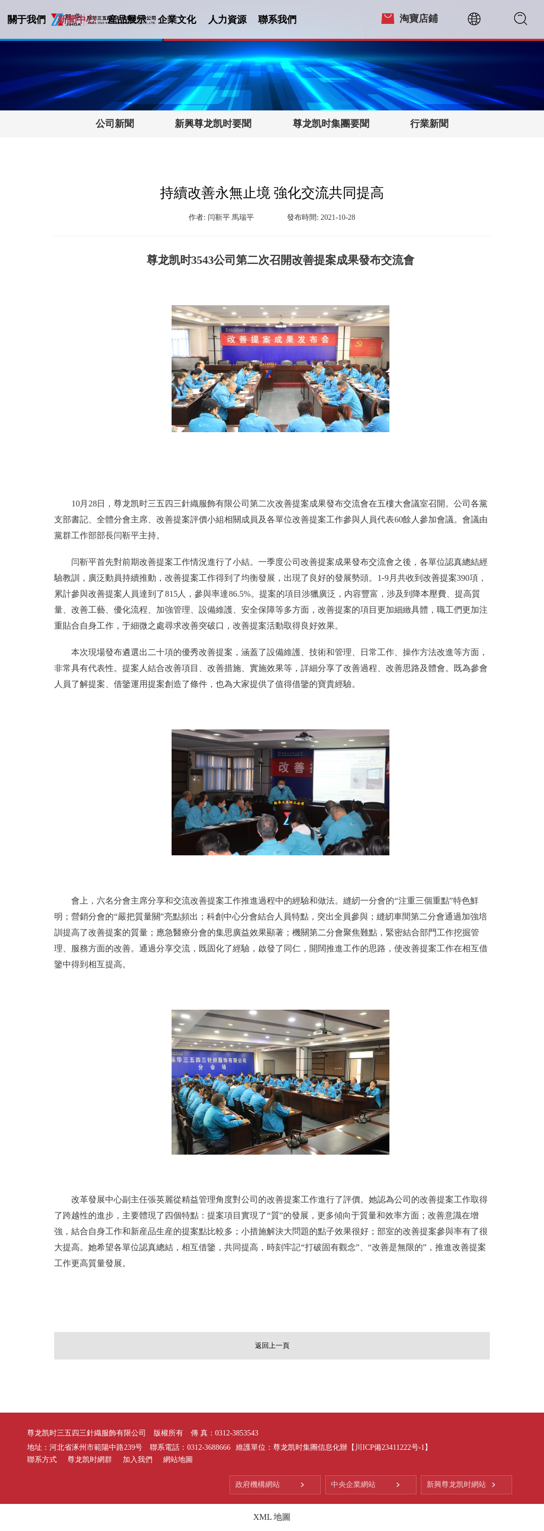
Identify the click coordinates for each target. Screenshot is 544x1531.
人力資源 (227, 19)
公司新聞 (115, 123)
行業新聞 (429, 123)
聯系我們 (277, 19)
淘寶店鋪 (419, 18)
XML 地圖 (272, 1516)
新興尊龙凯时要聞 (213, 123)
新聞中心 (76, 19)
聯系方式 (42, 1460)
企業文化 (177, 19)
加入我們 (137, 1460)
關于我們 (26, 19)
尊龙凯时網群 (89, 1460)
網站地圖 (178, 1460)
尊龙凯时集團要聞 (331, 123)
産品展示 (127, 19)
